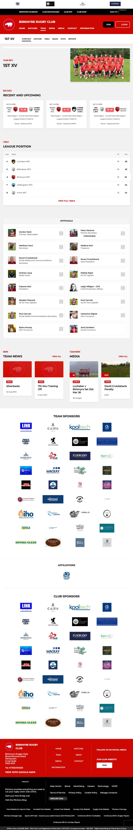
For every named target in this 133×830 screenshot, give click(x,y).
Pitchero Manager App (13, 816)
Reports (72, 39)
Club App (68, 12)
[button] (21, 28)
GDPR (114, 786)
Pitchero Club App (119, 809)
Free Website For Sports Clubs (18, 809)
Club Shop (82, 12)
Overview (26, 39)
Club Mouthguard (50, 12)
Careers (91, 786)
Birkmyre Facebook (28, 12)
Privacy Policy (75, 793)
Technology (103, 786)
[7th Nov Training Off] (49, 369)
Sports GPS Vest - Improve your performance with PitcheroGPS (49, 816)
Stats (63, 39)
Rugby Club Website (101, 809)
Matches (38, 39)
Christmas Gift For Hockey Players (66, 822)
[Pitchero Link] (124, 13)
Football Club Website (42, 809)
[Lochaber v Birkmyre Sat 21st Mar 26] (84, 369)
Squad (55, 39)
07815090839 (89, 236)
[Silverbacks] (17, 369)
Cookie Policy (91, 793)
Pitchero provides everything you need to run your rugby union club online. (25, 790)
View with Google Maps (20, 772)
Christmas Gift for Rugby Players (116, 816)
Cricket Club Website (62, 809)
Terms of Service (57, 793)
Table (46, 39)
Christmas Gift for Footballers (89, 816)
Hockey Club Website (81, 809)
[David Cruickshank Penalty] (115, 369)
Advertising (78, 786)
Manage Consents (108, 793)
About (67, 786)
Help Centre (55, 786)
